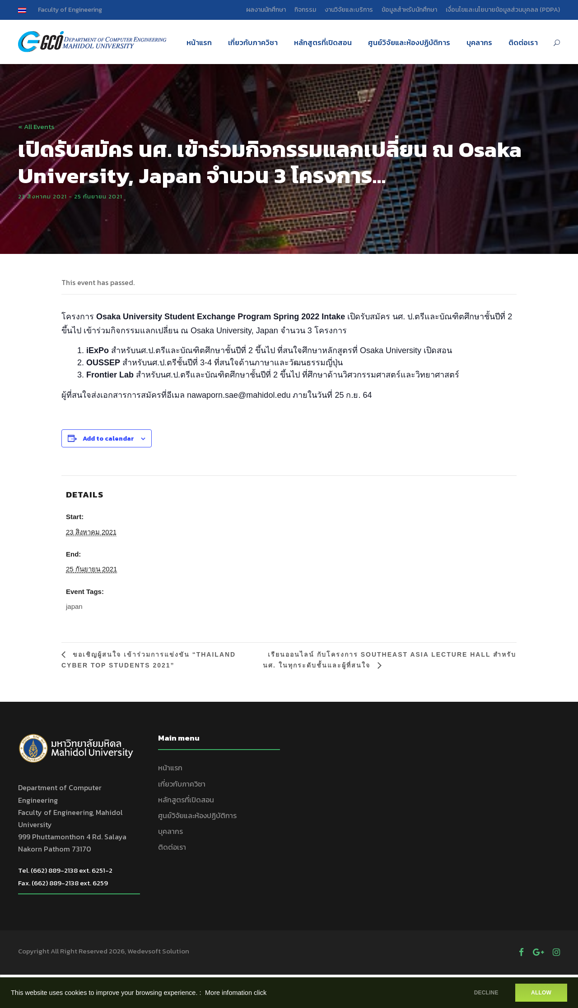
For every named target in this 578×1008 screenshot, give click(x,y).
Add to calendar (108, 438)
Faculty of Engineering (70, 9)
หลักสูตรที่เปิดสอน (323, 42)
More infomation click (235, 992)
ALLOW (541, 993)
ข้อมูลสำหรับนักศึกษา (409, 9)
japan (74, 606)
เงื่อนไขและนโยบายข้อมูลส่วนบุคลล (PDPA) (503, 9)
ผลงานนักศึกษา (266, 9)
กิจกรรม (305, 9)
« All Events (36, 126)
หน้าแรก (199, 42)
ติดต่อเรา (523, 42)
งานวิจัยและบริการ (349, 9)
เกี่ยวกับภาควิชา (253, 42)
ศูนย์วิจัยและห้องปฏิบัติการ (409, 42)
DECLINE (485, 993)
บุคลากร (479, 42)
